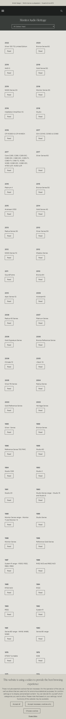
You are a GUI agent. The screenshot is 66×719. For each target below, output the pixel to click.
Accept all (16, 704)
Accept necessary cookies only (39, 704)
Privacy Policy (33, 716)
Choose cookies (32, 711)
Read (9, 51)
